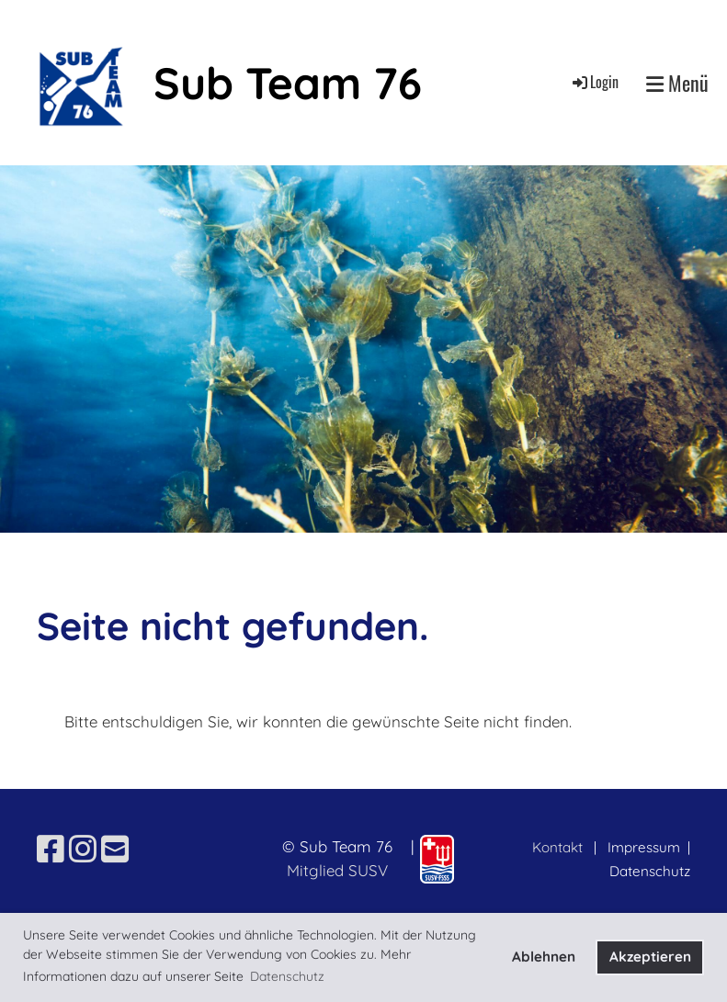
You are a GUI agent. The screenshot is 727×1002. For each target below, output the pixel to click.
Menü (677, 82)
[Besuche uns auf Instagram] (83, 849)
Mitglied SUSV (337, 870)
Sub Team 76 (287, 82)
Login (594, 82)
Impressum (646, 847)
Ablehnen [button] (543, 956)
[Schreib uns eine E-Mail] (115, 849)
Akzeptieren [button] (650, 956)
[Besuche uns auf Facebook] (50, 849)
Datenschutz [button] (287, 976)
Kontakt (557, 847)
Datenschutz (649, 871)
